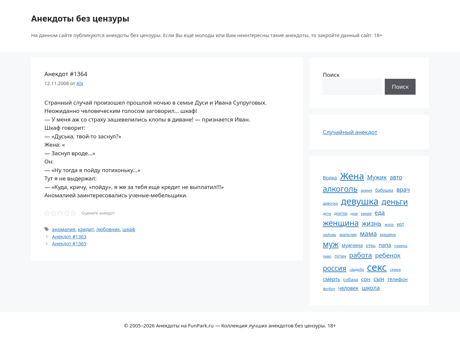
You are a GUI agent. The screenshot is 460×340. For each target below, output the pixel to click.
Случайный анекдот (350, 132)
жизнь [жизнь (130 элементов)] (371, 223)
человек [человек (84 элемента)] (348, 288)
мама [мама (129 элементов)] (368, 233)
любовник (108, 229)
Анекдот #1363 (69, 236)
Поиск (331, 74)
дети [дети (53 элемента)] (327, 213)
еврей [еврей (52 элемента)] (366, 213)
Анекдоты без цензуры (80, 18)
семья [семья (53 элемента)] (395, 269)
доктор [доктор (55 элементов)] (341, 213)
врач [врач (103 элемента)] (403, 189)
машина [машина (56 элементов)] (388, 234)
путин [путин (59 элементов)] (340, 256)
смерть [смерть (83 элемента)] (331, 279)
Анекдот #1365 (69, 243)
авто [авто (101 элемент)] (396, 177)
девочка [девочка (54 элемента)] (330, 203)
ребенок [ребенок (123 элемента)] (388, 255)
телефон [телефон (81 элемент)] (397, 279)
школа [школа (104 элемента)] (371, 288)
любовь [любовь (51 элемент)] (329, 234)
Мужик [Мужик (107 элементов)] (377, 177)
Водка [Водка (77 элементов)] (330, 177)
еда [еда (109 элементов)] (380, 213)
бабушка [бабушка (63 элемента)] (384, 190)
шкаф (128, 229)
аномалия (63, 229)
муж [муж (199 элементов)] (331, 244)
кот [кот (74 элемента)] (400, 224)
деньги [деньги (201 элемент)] (394, 201)
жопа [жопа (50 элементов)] (388, 224)
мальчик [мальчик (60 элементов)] (348, 234)
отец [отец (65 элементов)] (370, 245)
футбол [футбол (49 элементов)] (329, 288)
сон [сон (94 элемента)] (365, 279)
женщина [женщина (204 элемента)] (341, 223)
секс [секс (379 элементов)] (377, 267)
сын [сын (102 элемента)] (379, 279)
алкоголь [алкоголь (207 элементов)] (340, 188)
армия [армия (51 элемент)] (366, 190)
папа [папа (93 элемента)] (385, 245)
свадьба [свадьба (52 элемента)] (356, 269)
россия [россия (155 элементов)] (334, 268)
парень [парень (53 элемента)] (400, 245)
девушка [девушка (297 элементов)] (359, 201)
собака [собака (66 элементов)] (350, 279)
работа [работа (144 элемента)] (360, 255)
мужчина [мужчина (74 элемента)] (352, 245)
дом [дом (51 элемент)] (354, 213)
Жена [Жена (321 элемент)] (352, 176)
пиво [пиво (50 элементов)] (327, 256)
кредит (86, 229)
